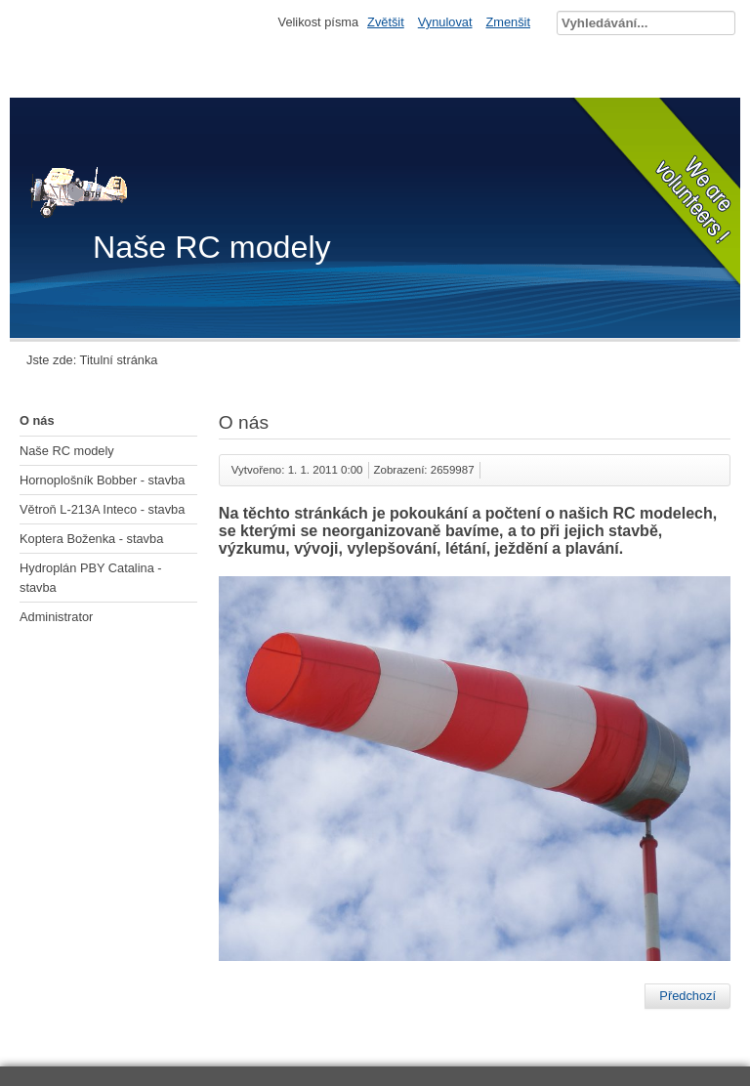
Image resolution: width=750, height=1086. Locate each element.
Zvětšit (385, 22)
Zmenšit (507, 22)
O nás (37, 420)
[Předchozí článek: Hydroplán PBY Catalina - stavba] (687, 996)
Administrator (56, 616)
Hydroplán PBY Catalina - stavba (91, 577)
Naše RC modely (67, 450)
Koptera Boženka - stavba (91, 538)
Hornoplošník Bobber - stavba (102, 480)
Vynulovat (445, 22)
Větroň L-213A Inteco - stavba (102, 509)
